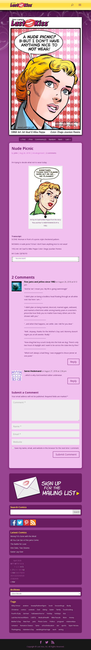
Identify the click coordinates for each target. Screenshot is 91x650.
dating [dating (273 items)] (44, 610)
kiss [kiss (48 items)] (64, 613)
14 (13, 573)
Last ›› (68, 139)
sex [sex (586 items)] (58, 625)
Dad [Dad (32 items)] (38, 610)
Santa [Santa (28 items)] (37, 625)
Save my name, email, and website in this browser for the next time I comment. (47, 448)
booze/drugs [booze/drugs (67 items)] (59, 606)
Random (52, 139)
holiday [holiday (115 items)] (49, 613)
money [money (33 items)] (71, 617)
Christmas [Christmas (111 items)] (14, 610)
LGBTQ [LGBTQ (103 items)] (33, 617)
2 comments (51, 153)
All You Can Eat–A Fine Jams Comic (24, 540)
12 (23, 570)
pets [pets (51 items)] (34, 621)
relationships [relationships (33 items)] (71, 621)
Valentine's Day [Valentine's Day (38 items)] (28, 629)
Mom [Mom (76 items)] (65, 617)
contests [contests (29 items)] (31, 610)
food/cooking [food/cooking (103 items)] (68, 610)
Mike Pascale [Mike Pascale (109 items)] (56, 617)
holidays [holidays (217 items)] (58, 613)
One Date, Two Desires (20, 548)
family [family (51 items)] (58, 610)
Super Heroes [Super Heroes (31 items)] (73, 625)
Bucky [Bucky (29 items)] (69, 606)
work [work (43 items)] (54, 629)
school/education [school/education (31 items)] (48, 625)
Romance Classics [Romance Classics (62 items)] (26, 625)
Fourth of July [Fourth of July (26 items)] (16, 613)
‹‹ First (23, 139)
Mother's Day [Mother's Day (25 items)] (16, 621)
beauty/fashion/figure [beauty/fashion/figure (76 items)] (38, 606)
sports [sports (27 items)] (64, 625)
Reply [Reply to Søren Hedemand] (73, 381)
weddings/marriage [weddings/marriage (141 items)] (43, 629)
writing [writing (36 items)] (61, 629)
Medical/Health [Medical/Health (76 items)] (43, 617)
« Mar (12, 582)
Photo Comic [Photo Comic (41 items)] (42, 621)
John (16, 153)
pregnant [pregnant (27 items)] (60, 621)
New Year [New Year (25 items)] (26, 621)
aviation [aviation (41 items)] (25, 606)
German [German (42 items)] (26, 613)
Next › (60, 139)
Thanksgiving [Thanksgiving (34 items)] (15, 629)
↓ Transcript (20, 258)
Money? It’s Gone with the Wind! (23, 536)
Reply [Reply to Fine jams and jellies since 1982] (73, 361)
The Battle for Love (18, 544)
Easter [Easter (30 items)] (52, 610)
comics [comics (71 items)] (23, 610)
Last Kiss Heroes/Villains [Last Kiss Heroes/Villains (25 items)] (19, 617)
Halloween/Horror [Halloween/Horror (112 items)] (37, 613)
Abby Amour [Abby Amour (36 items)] (15, 606)
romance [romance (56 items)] (14, 625)
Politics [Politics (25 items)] (52, 621)
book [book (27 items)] (50, 606)
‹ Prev (30, 139)
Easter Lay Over (16, 552)
